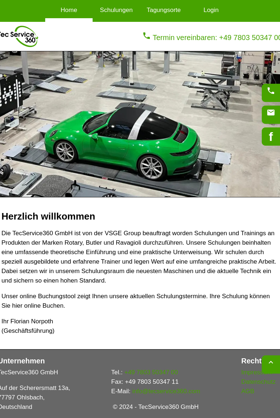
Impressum (256, 372)
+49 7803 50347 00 (151, 372)
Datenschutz (258, 381)
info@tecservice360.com (166, 391)
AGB (247, 391)
